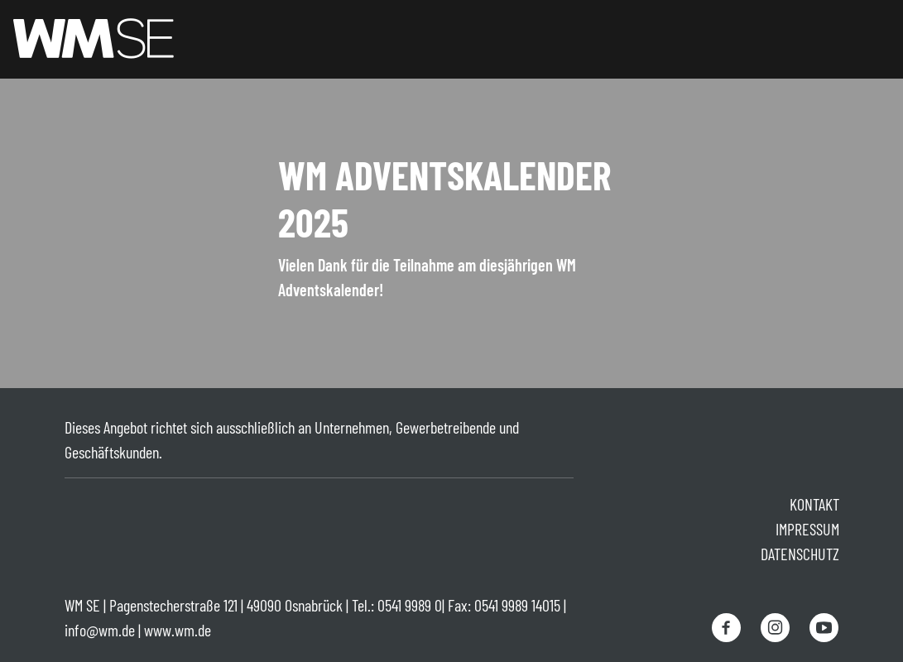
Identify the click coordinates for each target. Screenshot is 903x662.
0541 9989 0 (409, 605)
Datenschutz (800, 554)
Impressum (807, 529)
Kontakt (814, 504)
